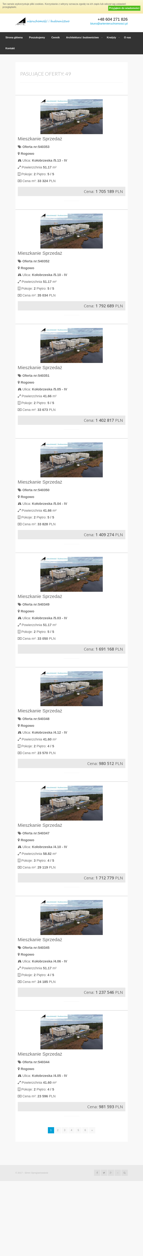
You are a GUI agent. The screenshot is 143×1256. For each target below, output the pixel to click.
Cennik (55, 37)
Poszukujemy (37, 37)
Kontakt (10, 48)
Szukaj (71, 125)
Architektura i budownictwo (82, 37)
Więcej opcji (71, 133)
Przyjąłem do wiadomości (124, 8)
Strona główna (14, 37)
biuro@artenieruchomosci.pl (109, 23)
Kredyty (111, 37)
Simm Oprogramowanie (36, 1248)
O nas (127, 37)
